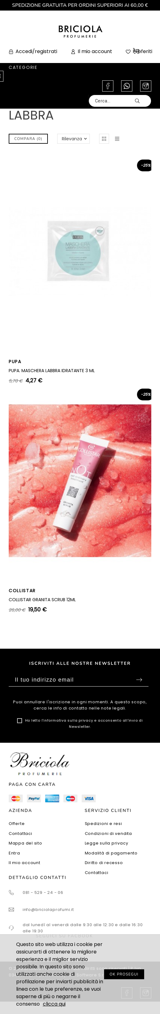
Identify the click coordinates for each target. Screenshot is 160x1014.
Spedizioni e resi (103, 824)
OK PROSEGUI (124, 974)
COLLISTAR (22, 591)
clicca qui (54, 1003)
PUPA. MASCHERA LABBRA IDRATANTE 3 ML (52, 370)
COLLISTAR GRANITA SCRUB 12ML (42, 600)
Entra (14, 853)
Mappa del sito (25, 843)
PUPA (15, 361)
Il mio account (24, 863)
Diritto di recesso (104, 863)
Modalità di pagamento (111, 853)
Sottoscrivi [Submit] (139, 680)
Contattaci (20, 833)
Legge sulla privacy (106, 843)
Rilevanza (72, 139)
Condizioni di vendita (108, 833)
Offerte (17, 824)
